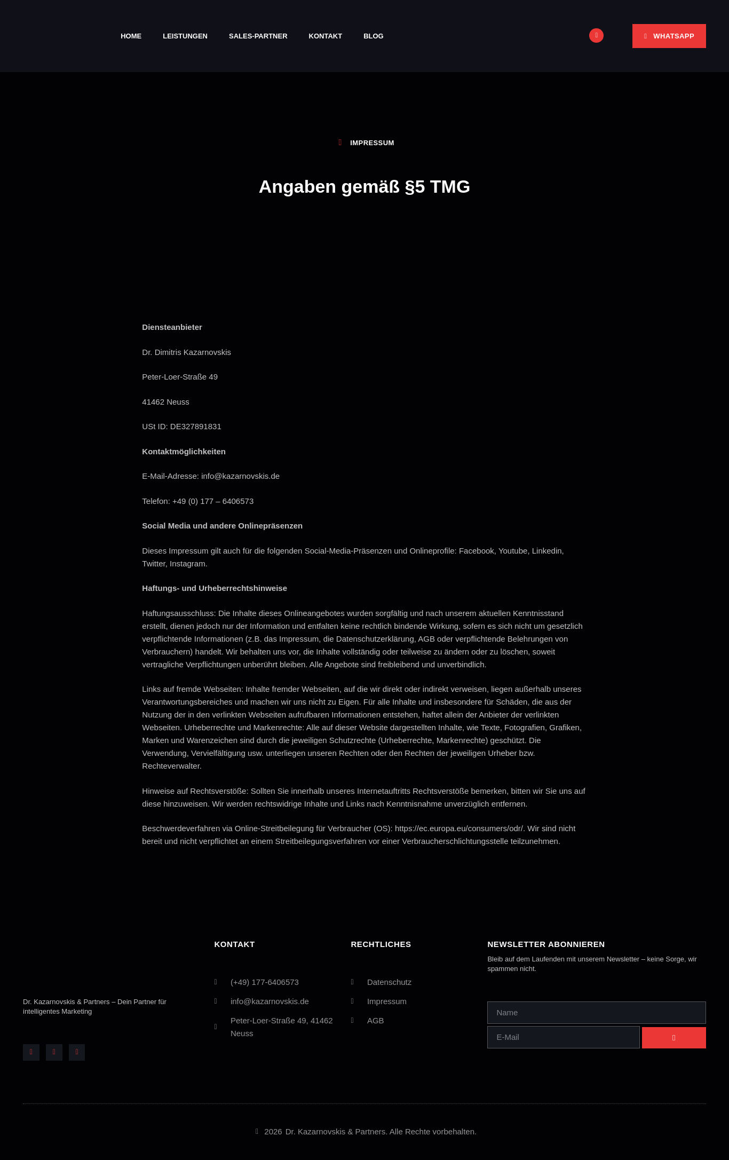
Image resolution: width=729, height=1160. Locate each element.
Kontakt (326, 36)
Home (131, 36)
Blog (373, 36)
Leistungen (185, 36)
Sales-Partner (258, 36)
